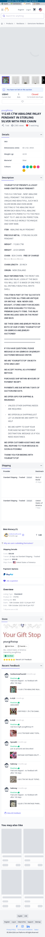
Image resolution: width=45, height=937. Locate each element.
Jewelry (27, 4)
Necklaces (20, 23)
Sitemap (38, 922)
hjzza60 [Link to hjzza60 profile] (13, 742)
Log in (28, 10)
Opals (4, 4)
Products (9, 23)
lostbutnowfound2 (15, 534)
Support (30, 922)
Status (36, 930)
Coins (37, 4)
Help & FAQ (22, 922)
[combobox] (22, 15)
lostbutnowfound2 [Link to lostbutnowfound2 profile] (18, 674)
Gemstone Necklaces (36, 23)
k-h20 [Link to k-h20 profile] (12, 698)
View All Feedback (12, 813)
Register (21, 10)
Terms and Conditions (25, 930)
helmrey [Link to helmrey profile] (13, 764)
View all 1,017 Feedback (17, 659)
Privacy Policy (11, 930)
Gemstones (16, 4)
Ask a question (10, 581)
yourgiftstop (7, 110)
